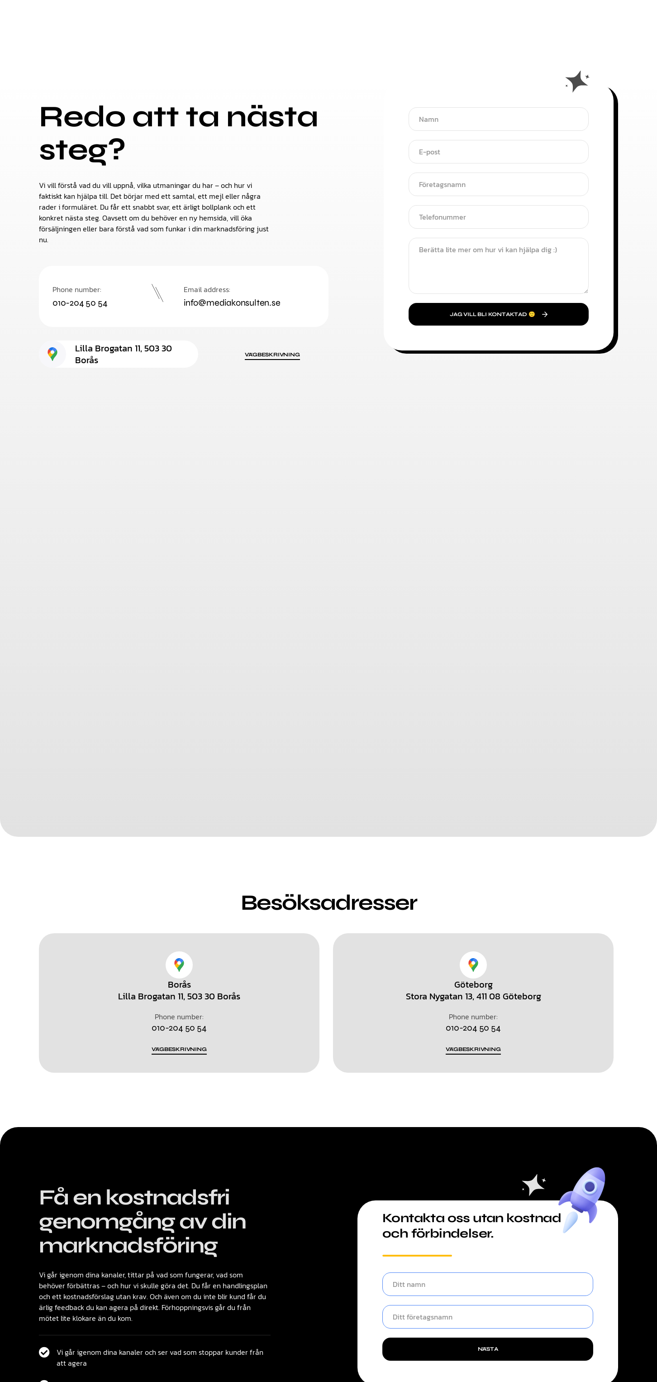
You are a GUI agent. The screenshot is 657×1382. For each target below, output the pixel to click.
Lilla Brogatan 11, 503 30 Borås (123, 355)
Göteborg (473, 985)
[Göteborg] (473, 965)
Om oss (394, 41)
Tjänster (295, 41)
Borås (179, 985)
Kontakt (344, 41)
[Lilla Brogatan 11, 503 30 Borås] (52, 355)
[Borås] (179, 965)
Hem (253, 41)
